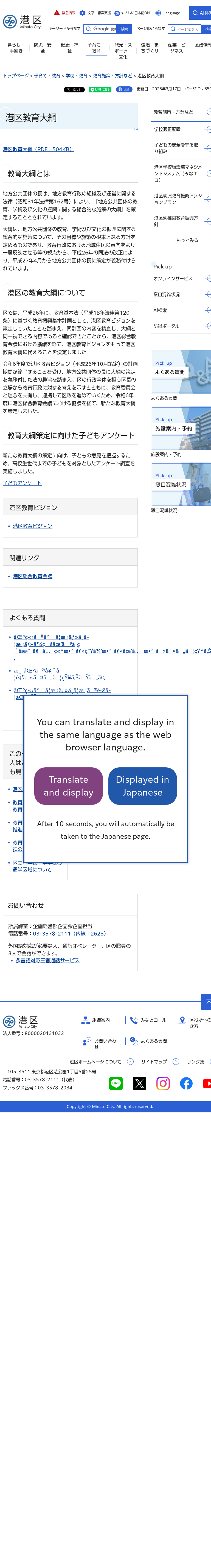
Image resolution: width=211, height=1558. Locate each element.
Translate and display (69, 785)
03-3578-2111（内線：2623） (71, 933)
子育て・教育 (47, 76)
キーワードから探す (88, 28)
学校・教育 (77, 76)
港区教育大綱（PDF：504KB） (38, 149)
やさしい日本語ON (135, 12)
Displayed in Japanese (142, 785)
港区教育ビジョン (32, 526)
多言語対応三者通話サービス (48, 960)
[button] (64, 13)
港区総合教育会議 (32, 576)
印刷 (126, 89)
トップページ (16, 76)
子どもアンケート (22, 483)
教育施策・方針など (112, 76)
